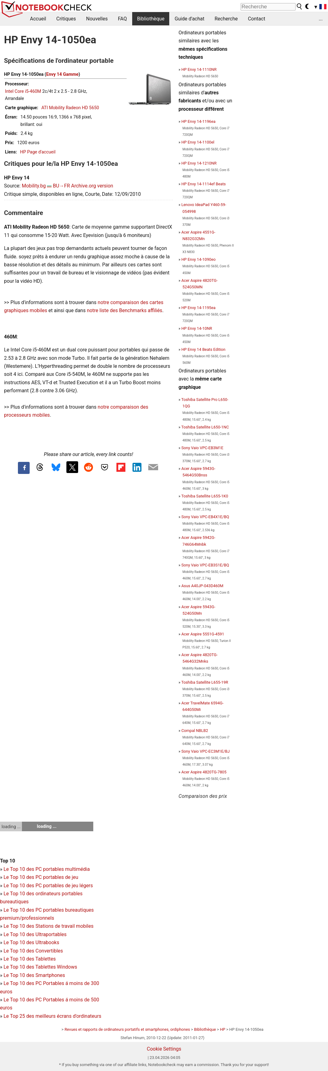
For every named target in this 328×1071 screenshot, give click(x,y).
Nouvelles (97, 19)
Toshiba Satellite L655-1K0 (204, 496)
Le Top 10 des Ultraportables (34, 934)
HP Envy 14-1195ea (198, 307)
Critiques (66, 19)
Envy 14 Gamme (62, 74)
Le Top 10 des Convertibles (33, 951)
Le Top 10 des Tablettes (29, 959)
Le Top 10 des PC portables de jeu (40, 877)
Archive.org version (92, 186)
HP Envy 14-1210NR (199, 163)
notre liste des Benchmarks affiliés (124, 310)
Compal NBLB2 (194, 730)
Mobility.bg (34, 186)
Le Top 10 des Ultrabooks (31, 942)
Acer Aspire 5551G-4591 (202, 634)
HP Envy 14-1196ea (198, 121)
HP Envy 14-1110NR (199, 69)
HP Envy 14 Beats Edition (203, 349)
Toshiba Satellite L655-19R (204, 682)
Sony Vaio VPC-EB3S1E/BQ (205, 565)
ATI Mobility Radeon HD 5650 (70, 107)
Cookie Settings (164, 1049)
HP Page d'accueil (38, 152)
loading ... (11, 826)
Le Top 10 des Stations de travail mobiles (48, 926)
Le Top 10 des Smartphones (34, 975)
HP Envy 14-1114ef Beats (203, 184)
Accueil (38, 19)
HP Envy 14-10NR (196, 328)
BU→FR (61, 186)
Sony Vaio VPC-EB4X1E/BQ (205, 516)
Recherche (226, 19)
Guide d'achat (189, 19)
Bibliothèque (151, 19)
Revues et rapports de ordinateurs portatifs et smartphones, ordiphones (127, 1029)
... (321, 19)
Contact (256, 19)
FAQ (122, 19)
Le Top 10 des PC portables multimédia (46, 869)
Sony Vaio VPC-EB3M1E (202, 447)
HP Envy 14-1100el (197, 142)
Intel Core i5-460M (23, 91)
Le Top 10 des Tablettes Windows (40, 967)
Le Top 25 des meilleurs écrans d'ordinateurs (52, 1016)
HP (222, 1029)
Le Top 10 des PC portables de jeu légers (48, 885)
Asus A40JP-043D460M (202, 585)
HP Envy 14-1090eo (198, 259)
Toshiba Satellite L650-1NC (205, 427)
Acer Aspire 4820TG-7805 (203, 772)
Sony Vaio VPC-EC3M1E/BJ (205, 751)
